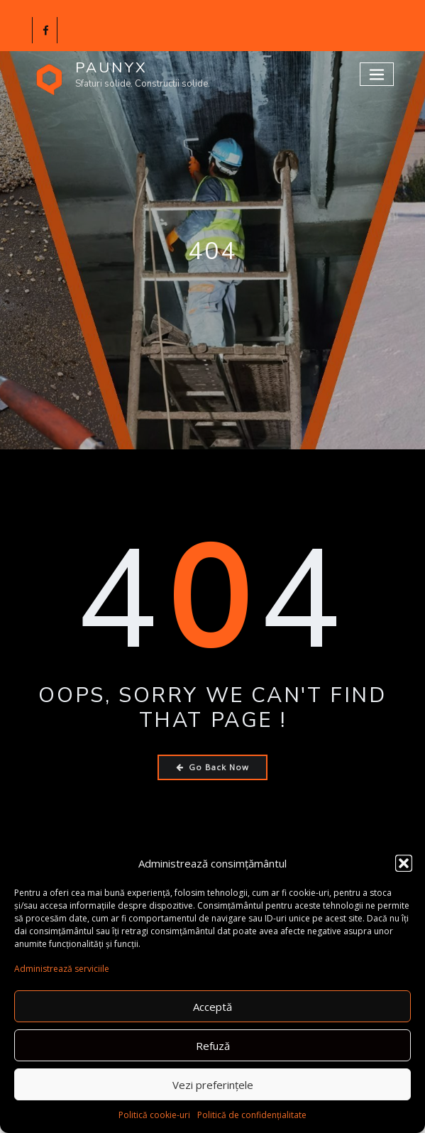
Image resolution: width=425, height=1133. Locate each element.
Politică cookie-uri (154, 1115)
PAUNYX (111, 67)
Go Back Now (212, 767)
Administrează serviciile (61, 969)
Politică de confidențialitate (252, 1115)
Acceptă (212, 1007)
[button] (404, 863)
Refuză (213, 1046)
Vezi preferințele (212, 1085)
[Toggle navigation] (377, 74)
